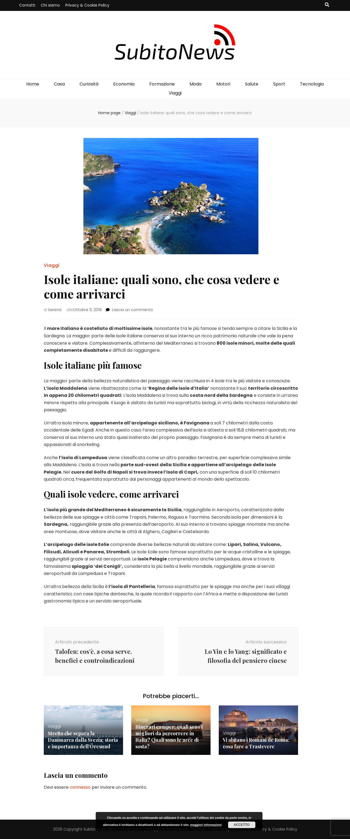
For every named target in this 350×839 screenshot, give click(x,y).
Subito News (94, 829)
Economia (124, 84)
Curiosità (89, 84)
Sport (279, 84)
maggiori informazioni (206, 824)
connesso (80, 787)
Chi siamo (50, 5)
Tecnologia (312, 84)
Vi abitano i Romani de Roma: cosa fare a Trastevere (256, 743)
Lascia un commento (132, 309)
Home (32, 84)
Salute (251, 84)
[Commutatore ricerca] (327, 5)
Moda (195, 84)
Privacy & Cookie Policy (87, 5)
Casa (59, 84)
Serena (55, 309)
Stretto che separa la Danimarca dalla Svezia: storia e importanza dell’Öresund (83, 740)
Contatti (27, 5)
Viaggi (175, 93)
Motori (223, 84)
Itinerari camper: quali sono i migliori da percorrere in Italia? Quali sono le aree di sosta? (169, 736)
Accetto (242, 825)
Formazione (162, 84)
